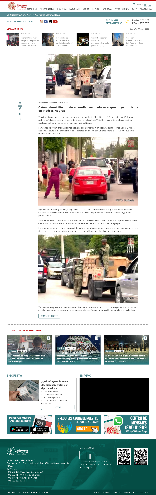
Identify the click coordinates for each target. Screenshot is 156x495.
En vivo (142, 4)
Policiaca (61, 9)
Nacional (107, 9)
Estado (96, 9)
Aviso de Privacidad (102, 492)
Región (86, 9)
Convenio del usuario (121, 492)
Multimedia (145, 9)
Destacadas (31, 9)
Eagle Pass (74, 9)
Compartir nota (49, 316)
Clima (134, 9)
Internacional (121, 9)
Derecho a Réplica (140, 492)
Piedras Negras (47, 9)
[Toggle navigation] (149, 4)
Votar (58, 407)
